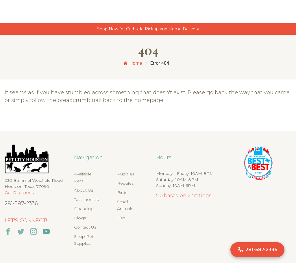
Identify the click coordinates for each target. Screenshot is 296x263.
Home (133, 63)
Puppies (125, 174)
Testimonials (86, 199)
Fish (121, 218)
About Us (83, 190)
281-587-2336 (21, 203)
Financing (84, 208)
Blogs (80, 218)
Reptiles (125, 183)
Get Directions (19, 192)
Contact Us (85, 227)
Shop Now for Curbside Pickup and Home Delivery (148, 29)
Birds (122, 192)
